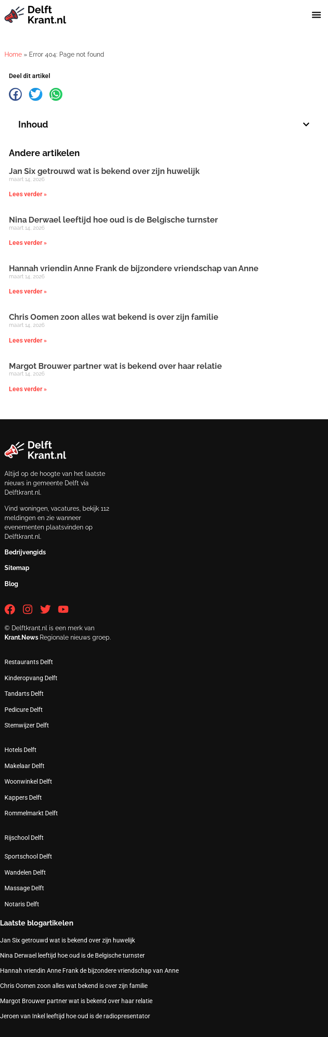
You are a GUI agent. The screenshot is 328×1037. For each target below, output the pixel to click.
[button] (316, 15)
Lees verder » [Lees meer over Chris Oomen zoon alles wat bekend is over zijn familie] (28, 340)
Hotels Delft (20, 749)
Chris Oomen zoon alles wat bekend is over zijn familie (113, 317)
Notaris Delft (21, 904)
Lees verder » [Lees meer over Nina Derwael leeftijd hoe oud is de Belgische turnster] (28, 242)
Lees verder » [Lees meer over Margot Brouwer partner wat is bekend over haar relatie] (28, 388)
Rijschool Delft (24, 837)
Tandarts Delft (24, 693)
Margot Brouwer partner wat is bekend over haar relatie (115, 366)
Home (13, 54)
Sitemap (16, 567)
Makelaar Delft (24, 765)
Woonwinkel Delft (28, 781)
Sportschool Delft (28, 856)
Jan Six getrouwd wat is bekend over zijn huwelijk (104, 171)
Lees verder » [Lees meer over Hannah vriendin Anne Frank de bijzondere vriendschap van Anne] (28, 291)
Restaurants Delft (28, 661)
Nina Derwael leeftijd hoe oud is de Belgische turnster (113, 219)
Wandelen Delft (25, 872)
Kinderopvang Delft (30, 678)
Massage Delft (24, 888)
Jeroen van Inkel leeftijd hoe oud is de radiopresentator (75, 1016)
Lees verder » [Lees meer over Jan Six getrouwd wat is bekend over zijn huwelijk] (28, 194)
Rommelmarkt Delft (31, 813)
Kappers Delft (23, 797)
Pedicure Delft (23, 709)
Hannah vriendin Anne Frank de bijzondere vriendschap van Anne (133, 268)
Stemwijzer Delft (26, 725)
